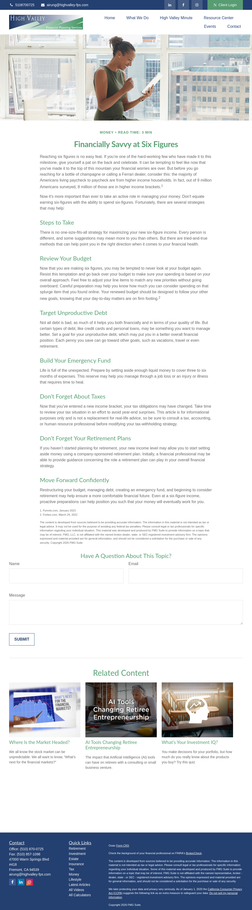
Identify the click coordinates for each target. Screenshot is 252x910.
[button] (110, 18)
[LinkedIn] (169, 5)
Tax (71, 869)
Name (14, 564)
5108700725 (21, 5)
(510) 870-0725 (32, 849)
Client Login (225, 5)
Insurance (76, 864)
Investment (77, 854)
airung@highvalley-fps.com (64, 5)
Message (17, 595)
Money (74, 874)
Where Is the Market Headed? (39, 742)
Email (133, 564)
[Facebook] (183, 5)
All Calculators (80, 895)
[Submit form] (21, 639)
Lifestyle (75, 879)
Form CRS (122, 845)
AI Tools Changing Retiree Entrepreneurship (111, 745)
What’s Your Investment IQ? (190, 742)
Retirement (77, 848)
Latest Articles (79, 885)
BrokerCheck (194, 853)
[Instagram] (197, 5)
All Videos (76, 890)
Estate (74, 859)
